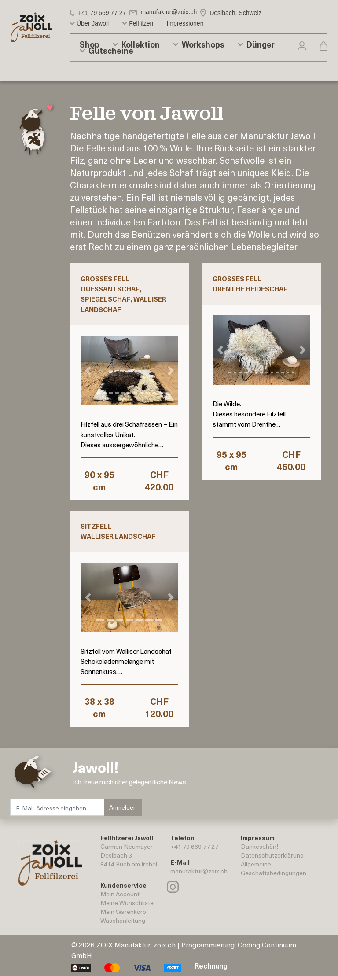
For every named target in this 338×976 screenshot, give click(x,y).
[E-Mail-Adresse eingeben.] (57, 807)
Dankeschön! (259, 846)
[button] (302, 45)
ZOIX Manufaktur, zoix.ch (136, 944)
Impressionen (184, 23)
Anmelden (123, 807)
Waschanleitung (122, 920)
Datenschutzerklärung (272, 855)
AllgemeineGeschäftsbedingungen (273, 868)
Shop (89, 44)
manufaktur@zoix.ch (199, 871)
